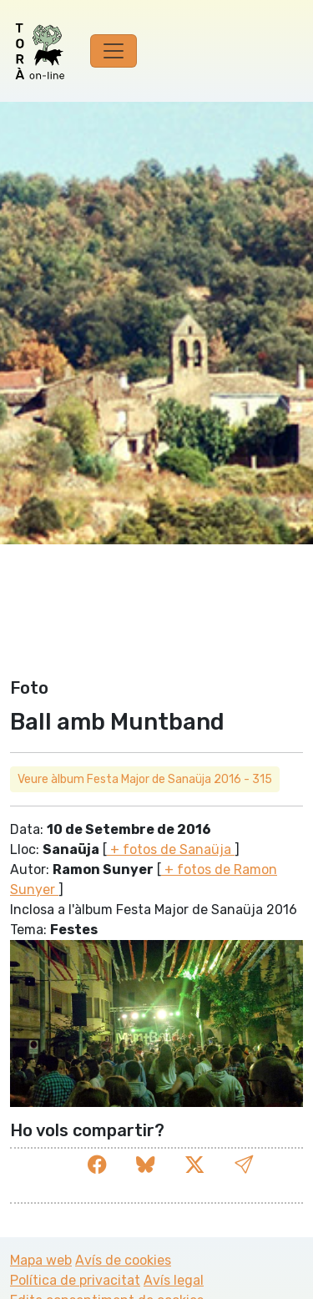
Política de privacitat (75, 1280)
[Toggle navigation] (113, 51)
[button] (244, 1165)
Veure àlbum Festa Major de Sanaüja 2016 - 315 (145, 779)
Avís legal (174, 1280)
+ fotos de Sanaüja (171, 849)
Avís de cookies (123, 1260)
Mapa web (41, 1260)
